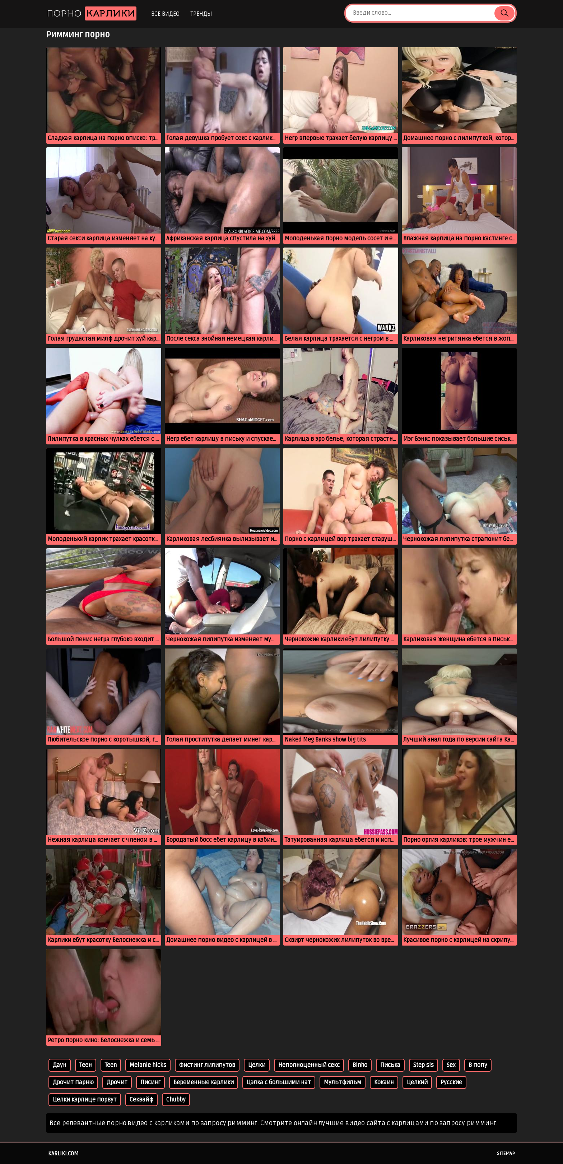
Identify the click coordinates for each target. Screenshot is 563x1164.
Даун (59, 1065)
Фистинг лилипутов (207, 1065)
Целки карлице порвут (85, 1099)
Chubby (176, 1099)
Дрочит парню (73, 1082)
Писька (390, 1065)
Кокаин (384, 1082)
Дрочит (117, 1082)
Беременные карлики (203, 1082)
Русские (451, 1082)
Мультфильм (342, 1082)
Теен (85, 1065)
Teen (111, 1065)
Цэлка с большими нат (279, 1082)
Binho (360, 1065)
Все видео (165, 14)
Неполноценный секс (309, 1065)
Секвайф (141, 1099)
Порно (91, 13)
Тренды (201, 14)
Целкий (417, 1082)
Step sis (423, 1065)
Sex (451, 1065)
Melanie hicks (148, 1065)
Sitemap (506, 1153)
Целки (256, 1065)
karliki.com (63, 1153)
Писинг (150, 1082)
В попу (478, 1065)
